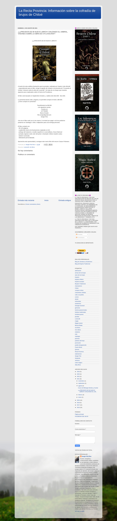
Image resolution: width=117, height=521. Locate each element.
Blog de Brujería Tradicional (82, 264)
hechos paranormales (81, 310)
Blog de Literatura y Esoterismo (83, 261)
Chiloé (76, 288)
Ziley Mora (78, 365)
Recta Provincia (79, 351)
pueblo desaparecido (80, 345)
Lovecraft (26, 147)
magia (76, 321)
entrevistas (78, 301)
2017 (78, 405)
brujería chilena (79, 279)
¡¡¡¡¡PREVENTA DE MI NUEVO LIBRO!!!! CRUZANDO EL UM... (87, 391)
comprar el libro (79, 290)
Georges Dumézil (79, 305)
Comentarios (80, 237)
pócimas (77, 338)
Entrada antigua (65, 200)
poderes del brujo (79, 340)
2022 (78, 376)
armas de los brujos (80, 272)
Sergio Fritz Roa (86, 456)
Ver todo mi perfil (79, 511)
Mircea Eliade (78, 325)
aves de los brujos (80, 275)
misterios (77, 332)
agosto (80, 385)
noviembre (81, 381)
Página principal (79, 414)
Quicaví (77, 349)
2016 (78, 407)
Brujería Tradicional (80, 283)
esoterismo (78, 303)
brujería (77, 277)
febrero (80, 394)
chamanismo (78, 286)
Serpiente (77, 358)
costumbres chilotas (80, 292)
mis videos (78, 329)
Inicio (46, 200)
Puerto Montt (78, 347)
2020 (78, 400)
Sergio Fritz (78, 356)
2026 (78, 371)
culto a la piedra (79, 294)
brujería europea (79, 281)
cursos (77, 297)
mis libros (32, 147)
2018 (78, 402)
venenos (77, 360)
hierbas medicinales (80, 312)
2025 (78, 374)
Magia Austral (78, 323)
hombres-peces (79, 314)
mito (76, 334)
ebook (76, 299)
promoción (78, 343)
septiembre (81, 383)
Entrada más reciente (26, 200)
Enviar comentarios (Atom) (33, 204)
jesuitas (77, 316)
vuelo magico (78, 362)
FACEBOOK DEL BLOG (81, 416)
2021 (78, 378)
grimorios (77, 308)
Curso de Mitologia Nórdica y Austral (88, 388)
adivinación (78, 270)
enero (80, 397)
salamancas (78, 354)
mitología (77, 336)
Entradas (79, 234)
